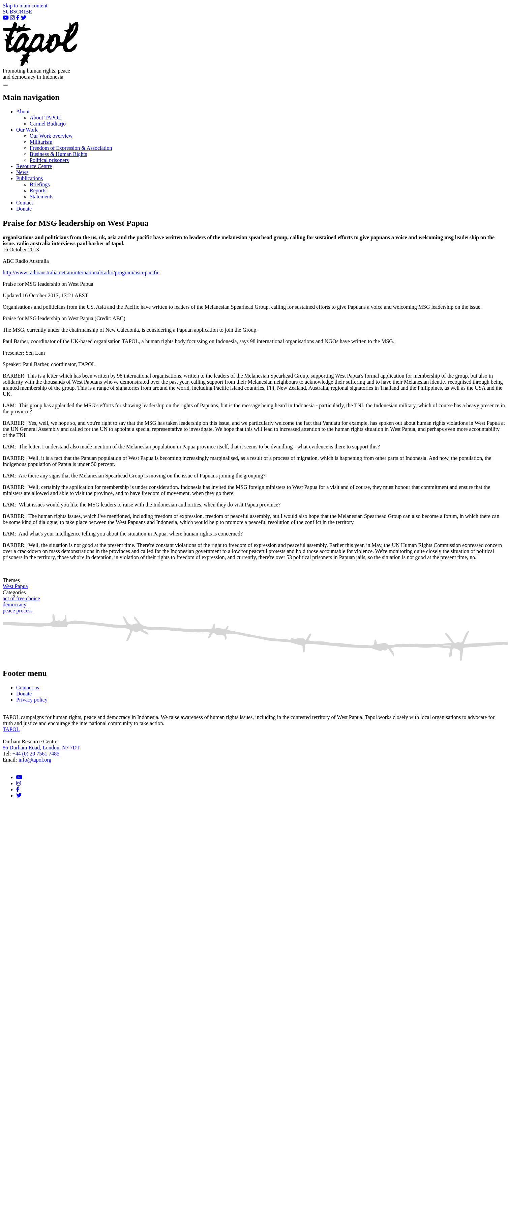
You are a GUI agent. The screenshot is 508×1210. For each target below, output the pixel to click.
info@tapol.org (35, 760)
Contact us (27, 687)
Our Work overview (51, 136)
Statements (41, 196)
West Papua (15, 586)
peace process (17, 610)
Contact (24, 202)
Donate (24, 209)
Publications (29, 178)
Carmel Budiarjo (48, 124)
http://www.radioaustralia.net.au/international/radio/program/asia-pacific (81, 272)
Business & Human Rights (58, 154)
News (22, 172)
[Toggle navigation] (5, 85)
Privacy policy (32, 700)
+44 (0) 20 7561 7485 (36, 754)
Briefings (40, 184)
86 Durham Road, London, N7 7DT (41, 747)
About (23, 111)
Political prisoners (49, 160)
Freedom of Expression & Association (71, 148)
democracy (14, 604)
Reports (38, 190)
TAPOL (11, 729)
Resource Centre (34, 166)
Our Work (27, 130)
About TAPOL (45, 117)
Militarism (41, 142)
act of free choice (21, 598)
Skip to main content (25, 5)
